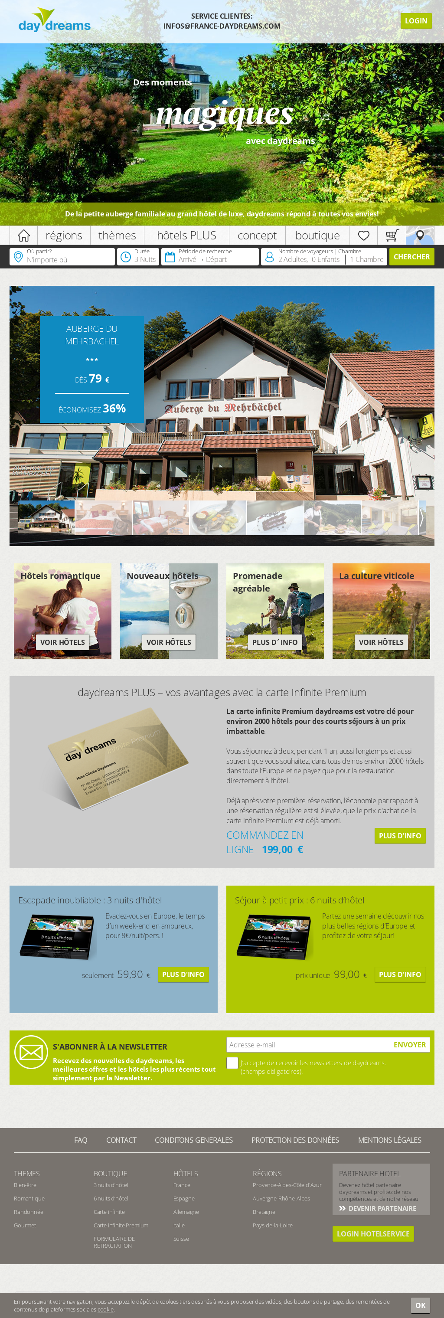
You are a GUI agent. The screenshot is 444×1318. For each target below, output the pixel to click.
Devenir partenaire (381, 1208)
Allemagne (186, 1212)
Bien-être (25, 1185)
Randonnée (28, 1212)
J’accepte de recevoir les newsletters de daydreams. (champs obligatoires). (313, 1067)
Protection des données (295, 1140)
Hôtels (185, 1173)
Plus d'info (400, 836)
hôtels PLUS (186, 235)
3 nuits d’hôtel (111, 1185)
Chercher (412, 257)
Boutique (110, 1173)
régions (64, 235)
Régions (267, 1173)
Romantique (29, 1198)
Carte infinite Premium (121, 1225)
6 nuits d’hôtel (111, 1198)
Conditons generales (193, 1140)
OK (420, 1305)
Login (416, 21)
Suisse (181, 1239)
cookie (106, 1309)
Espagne (184, 1198)
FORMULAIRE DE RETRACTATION (114, 1242)
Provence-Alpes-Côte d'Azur (287, 1185)
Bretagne (264, 1212)
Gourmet (25, 1225)
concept (257, 235)
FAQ (80, 1140)
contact (121, 1140)
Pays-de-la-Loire (272, 1225)
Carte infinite (109, 1212)
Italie (179, 1225)
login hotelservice (373, 1234)
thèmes (117, 235)
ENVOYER (410, 1045)
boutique (317, 235)
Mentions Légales (389, 1140)
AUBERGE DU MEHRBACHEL (92, 335)
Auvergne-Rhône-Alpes (281, 1198)
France (181, 1185)
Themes (27, 1173)
